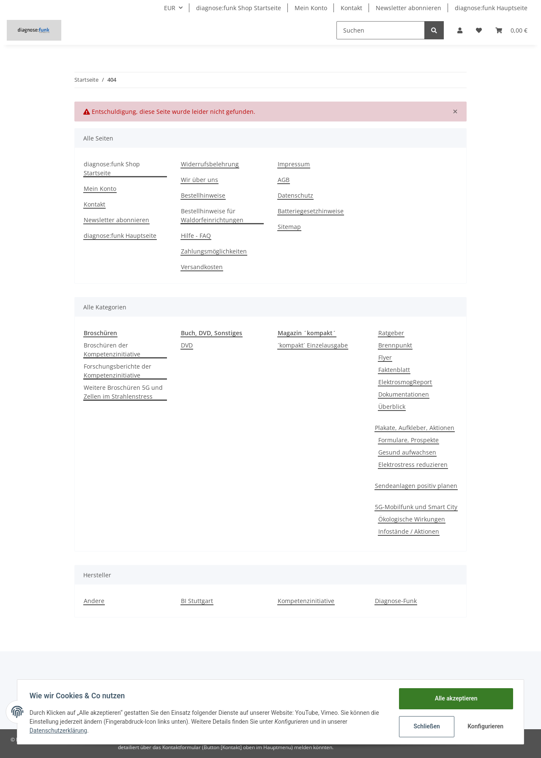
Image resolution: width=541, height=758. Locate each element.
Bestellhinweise (203, 195)
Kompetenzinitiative (306, 601)
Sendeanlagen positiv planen (416, 486)
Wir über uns (199, 180)
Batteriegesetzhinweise (311, 211)
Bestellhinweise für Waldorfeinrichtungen (212, 215)
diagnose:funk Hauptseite (491, 8)
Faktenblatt (394, 370)
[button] (460, 30)
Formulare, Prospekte (408, 440)
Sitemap (289, 227)
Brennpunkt (395, 345)
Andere (94, 601)
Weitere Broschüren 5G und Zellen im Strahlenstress (123, 391)
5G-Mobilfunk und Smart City (416, 507)
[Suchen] (380, 30)
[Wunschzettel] (479, 30)
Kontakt (351, 8)
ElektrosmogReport (405, 382)
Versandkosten (202, 267)
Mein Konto (311, 8)
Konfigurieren (485, 726)
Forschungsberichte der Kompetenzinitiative (117, 370)
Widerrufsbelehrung (210, 164)
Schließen (425, 726)
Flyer (385, 357)
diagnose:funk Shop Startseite (238, 8)
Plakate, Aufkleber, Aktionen (414, 428)
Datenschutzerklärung (59, 730)
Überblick (391, 406)
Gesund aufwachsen (407, 452)
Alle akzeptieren (454, 698)
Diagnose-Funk (396, 601)
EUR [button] (169, 8)
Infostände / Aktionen (408, 531)
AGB (284, 180)
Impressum (294, 164)
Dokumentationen (403, 394)
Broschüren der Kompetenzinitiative (112, 349)
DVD (187, 345)
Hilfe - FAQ (196, 236)
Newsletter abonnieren (408, 8)
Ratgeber (391, 333)
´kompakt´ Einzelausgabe (313, 345)
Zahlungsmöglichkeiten (214, 251)
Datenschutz (295, 195)
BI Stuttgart (197, 601)
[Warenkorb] (511, 30)
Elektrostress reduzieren (413, 464)
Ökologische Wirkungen (411, 519)
